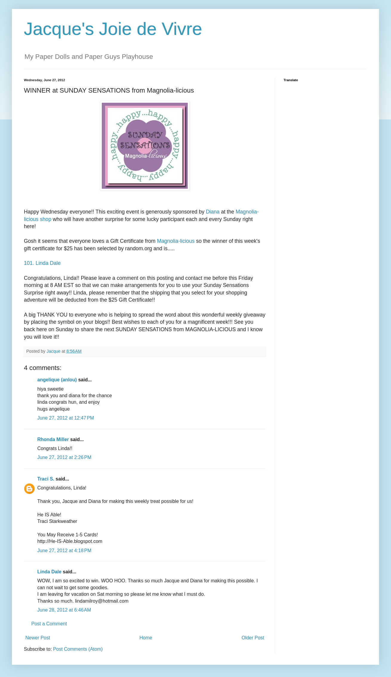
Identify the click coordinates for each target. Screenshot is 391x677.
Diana (213, 212)
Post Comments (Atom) (78, 649)
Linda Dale (49, 571)
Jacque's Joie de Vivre (113, 29)
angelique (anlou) (57, 379)
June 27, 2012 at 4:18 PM (64, 550)
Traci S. (45, 478)
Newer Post (37, 637)
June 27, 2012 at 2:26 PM (64, 457)
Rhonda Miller (53, 439)
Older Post (252, 637)
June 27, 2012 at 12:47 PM (65, 417)
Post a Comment (49, 623)
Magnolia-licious (176, 241)
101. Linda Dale (42, 263)
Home (145, 637)
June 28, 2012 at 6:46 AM (64, 609)
